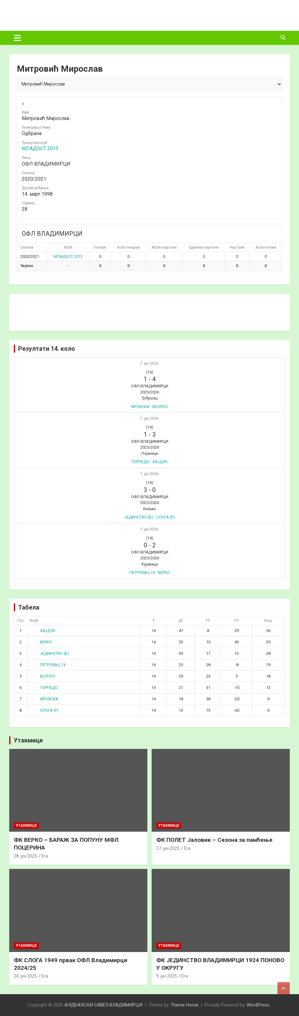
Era (45, 856)
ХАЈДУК (43, 630)
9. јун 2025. (167, 976)
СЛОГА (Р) (44, 710)
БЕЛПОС (43, 676)
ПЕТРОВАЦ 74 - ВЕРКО (150, 572)
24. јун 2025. (26, 976)
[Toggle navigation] (17, 38)
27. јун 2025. (168, 848)
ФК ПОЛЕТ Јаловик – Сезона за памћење (214, 839)
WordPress (258, 1005)
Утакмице (28, 740)
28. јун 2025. (26, 856)
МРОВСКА (44, 699)
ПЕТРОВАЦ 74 (48, 664)
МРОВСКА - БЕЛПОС (149, 406)
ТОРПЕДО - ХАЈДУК (149, 461)
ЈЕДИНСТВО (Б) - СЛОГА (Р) (149, 517)
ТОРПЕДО (44, 687)
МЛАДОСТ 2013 (40, 148)
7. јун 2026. (149, 363)
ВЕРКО (41, 642)
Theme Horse (184, 1005)
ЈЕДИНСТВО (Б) (49, 653)
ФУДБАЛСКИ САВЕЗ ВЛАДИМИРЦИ (103, 1005)
